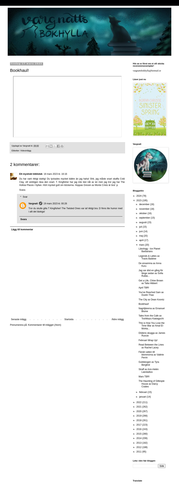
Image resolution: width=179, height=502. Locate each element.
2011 (139, 451)
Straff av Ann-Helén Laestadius (149, 370)
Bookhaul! (144, 304)
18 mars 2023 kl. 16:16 (55, 174)
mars (142, 245)
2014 (139, 438)
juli (141, 226)
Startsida (68, 319)
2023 (139, 200)
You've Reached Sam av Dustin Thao (151, 293)
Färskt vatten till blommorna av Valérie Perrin (151, 355)
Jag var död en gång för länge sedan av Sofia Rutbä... (151, 273)
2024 (139, 196)
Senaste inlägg (18, 319)
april (141, 240)
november (144, 209)
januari (143, 396)
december (144, 204)
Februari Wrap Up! (148, 340)
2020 (139, 411)
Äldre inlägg (118, 319)
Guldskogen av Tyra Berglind (149, 363)
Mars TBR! (144, 376)
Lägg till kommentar (22, 229)
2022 (139, 402)
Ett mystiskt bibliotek (31, 174)
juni (141, 231)
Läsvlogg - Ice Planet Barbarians (149, 250)
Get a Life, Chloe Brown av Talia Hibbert (151, 282)
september (145, 217)
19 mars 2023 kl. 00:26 (55, 203)
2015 (139, 433)
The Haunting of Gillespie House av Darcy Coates (152, 384)
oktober (143, 213)
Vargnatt (33, 203)
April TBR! (144, 287)
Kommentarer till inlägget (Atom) (44, 325)
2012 (139, 447)
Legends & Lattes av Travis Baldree (149, 257)
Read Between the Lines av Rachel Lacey (151, 346)
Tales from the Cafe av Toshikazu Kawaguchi (151, 317)
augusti (143, 222)
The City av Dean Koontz (151, 299)
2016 (139, 429)
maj (141, 235)
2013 (139, 443)
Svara (22, 190)
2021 (139, 406)
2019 (139, 415)
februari (143, 392)
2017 (139, 424)
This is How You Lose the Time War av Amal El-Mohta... (152, 326)
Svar (25, 196)
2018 (139, 420)
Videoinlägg (25, 150)
